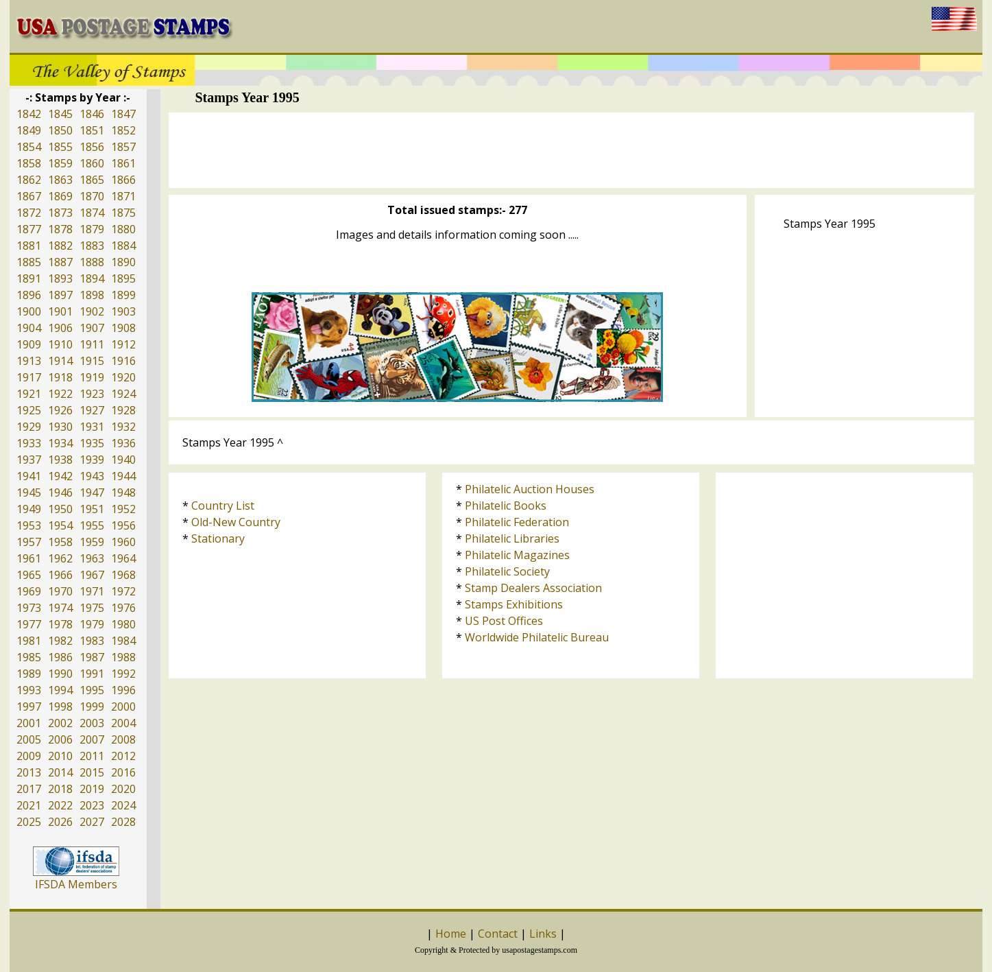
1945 (28, 492)
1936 (123, 443)
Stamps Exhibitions (514, 604)
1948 (123, 492)
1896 (28, 295)
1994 (60, 690)
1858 (28, 163)
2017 (28, 788)
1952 (123, 509)
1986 (60, 657)
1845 (60, 113)
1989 (28, 673)
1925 (28, 410)
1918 (60, 377)
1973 (28, 607)
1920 (123, 377)
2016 (123, 772)
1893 (60, 278)
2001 (28, 723)
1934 (60, 443)
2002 (60, 723)
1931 (92, 426)
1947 (92, 492)
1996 (123, 690)
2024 (123, 805)
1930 (60, 426)
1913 (28, 360)
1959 (92, 541)
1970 (60, 591)
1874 (92, 212)
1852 (123, 130)
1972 (123, 591)
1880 (123, 229)
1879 (92, 229)
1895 (123, 278)
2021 (28, 805)
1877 (28, 229)
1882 (60, 245)
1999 (92, 706)
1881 (28, 245)
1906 (60, 327)
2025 (28, 821)
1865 (92, 179)
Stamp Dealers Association (533, 587)
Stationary (218, 538)
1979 (92, 624)
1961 (28, 558)
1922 (60, 393)
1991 (92, 673)
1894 (92, 278)
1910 (60, 344)
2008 (123, 739)
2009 (28, 755)
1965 (28, 574)
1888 (92, 262)
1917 (28, 377)
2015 (92, 772)
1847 (123, 113)
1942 (60, 476)
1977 (28, 624)
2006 (60, 739)
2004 (123, 723)
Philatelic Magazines (517, 554)
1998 (60, 706)
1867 (28, 196)
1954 (60, 525)
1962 (60, 558)
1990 (60, 673)
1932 (123, 426)
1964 (123, 558)
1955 (92, 525)
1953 (28, 525)
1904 (28, 327)
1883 (92, 245)
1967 (92, 574)
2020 (123, 788)
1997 (28, 706)
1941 (28, 476)
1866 (123, 179)
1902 (92, 311)
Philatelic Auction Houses (529, 489)
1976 (123, 607)
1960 (123, 541)
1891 (28, 278)
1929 (28, 426)
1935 (92, 443)
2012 (123, 755)
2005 (28, 739)
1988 (123, 657)
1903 (123, 311)
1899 (123, 295)
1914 (60, 360)
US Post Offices (504, 620)
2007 (92, 739)
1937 (28, 459)
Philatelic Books (505, 505)
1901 (60, 311)
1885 (28, 262)
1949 (28, 509)
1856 (92, 146)
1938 (60, 459)
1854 (28, 146)
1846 (92, 113)
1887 (60, 262)
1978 (60, 624)
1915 (92, 360)
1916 (123, 360)
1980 (123, 624)
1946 (60, 492)
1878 (60, 229)
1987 (92, 657)
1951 (92, 509)
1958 (60, 541)
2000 (123, 706)
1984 (123, 640)
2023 (92, 805)
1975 (92, 607)
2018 (60, 788)
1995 (92, 690)
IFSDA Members (76, 884)
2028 (123, 821)
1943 (92, 476)
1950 (60, 509)
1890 (123, 262)
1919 (92, 377)
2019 (92, 788)
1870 (92, 196)
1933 (28, 443)
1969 (28, 591)
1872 (28, 212)
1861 (123, 163)
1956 (123, 525)
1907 (92, 327)
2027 (92, 821)
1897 (60, 295)
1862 (28, 179)
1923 (92, 393)
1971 (92, 591)
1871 (123, 196)
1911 (92, 344)
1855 (60, 146)
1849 (28, 130)
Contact (498, 933)
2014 (60, 772)
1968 (123, 574)
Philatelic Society (507, 571)
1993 (28, 690)
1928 (123, 410)
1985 (28, 657)
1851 (92, 130)
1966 (60, 574)
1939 (92, 459)
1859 (60, 163)
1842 (28, 113)
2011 (92, 755)
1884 (123, 245)
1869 (60, 196)
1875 (123, 212)
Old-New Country (235, 522)
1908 (123, 327)
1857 (123, 146)
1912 (123, 344)
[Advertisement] (571, 150)
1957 (28, 541)
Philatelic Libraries (512, 538)
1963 (92, 558)
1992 (123, 673)
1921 (28, 393)
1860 (92, 163)
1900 (28, 311)
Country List (222, 505)
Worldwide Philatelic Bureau (537, 637)
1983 (92, 640)
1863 (60, 179)
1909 (28, 344)
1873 (60, 212)
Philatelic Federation (517, 522)
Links (543, 933)
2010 (60, 755)
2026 (60, 821)
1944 (123, 476)
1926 (60, 410)
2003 (92, 723)
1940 (123, 459)
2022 (60, 805)
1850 (60, 130)
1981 (28, 640)
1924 (123, 393)
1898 (92, 295)
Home (450, 933)
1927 (92, 410)
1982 (60, 640)
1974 (60, 607)
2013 (28, 772)
